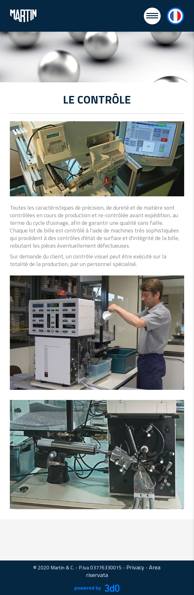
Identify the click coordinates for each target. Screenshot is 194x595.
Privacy (135, 567)
